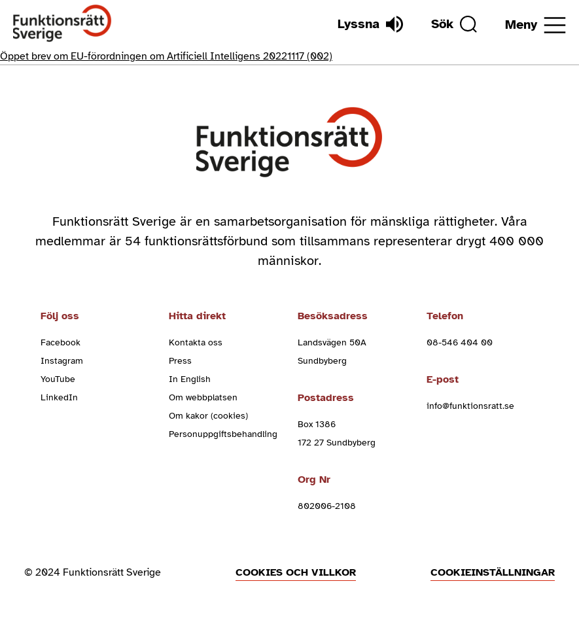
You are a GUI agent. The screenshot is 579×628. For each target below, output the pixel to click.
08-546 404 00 (460, 342)
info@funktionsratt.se (470, 405)
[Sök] (454, 24)
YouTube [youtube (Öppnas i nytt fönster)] (58, 379)
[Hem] (62, 24)
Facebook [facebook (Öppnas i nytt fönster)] (60, 342)
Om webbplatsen (203, 397)
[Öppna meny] (535, 25)
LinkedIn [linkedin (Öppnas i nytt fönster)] (59, 397)
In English (190, 379)
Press (180, 360)
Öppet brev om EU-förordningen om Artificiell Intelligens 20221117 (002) (166, 56)
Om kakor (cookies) (208, 415)
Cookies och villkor (296, 572)
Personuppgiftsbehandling (223, 434)
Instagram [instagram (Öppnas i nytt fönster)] (62, 360)
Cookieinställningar (492, 572)
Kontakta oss (195, 342)
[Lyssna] (370, 24)
